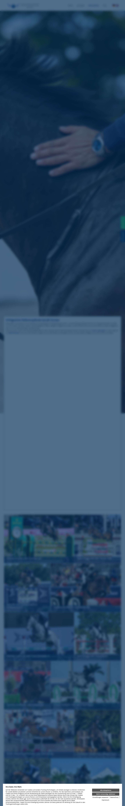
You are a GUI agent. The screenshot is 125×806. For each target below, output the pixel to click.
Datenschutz (114, 797)
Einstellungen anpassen (100, 797)
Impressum (105, 800)
